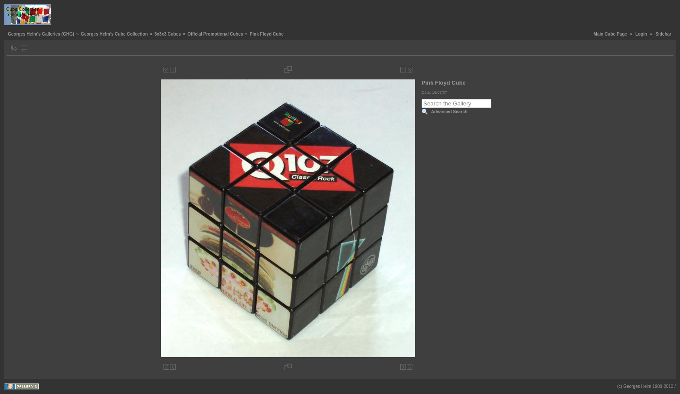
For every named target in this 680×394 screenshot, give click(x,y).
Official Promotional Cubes (215, 34)
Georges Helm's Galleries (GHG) (41, 34)
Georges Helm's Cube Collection (114, 34)
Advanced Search (449, 111)
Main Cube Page (610, 34)
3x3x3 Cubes (167, 34)
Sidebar (663, 34)
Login (641, 34)
